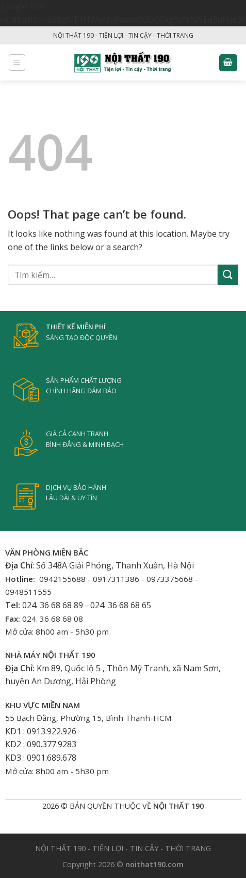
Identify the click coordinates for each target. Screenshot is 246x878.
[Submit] (228, 275)
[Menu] (17, 62)
